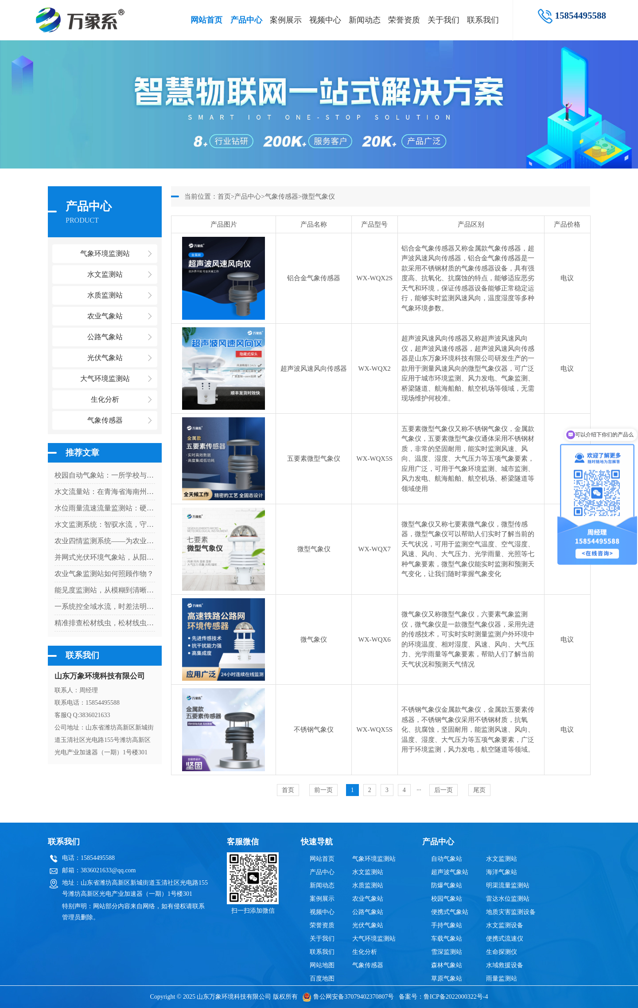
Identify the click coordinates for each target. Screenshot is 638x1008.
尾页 (479, 790)
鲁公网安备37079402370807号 (348, 996)
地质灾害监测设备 (511, 912)
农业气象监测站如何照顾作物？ (104, 573)
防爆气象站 (446, 885)
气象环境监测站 (374, 858)
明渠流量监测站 (507, 885)
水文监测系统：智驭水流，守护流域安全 (104, 524)
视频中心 (325, 20)
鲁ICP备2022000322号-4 (456, 996)
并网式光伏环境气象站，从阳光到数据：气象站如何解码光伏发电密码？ (104, 557)
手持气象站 (446, 925)
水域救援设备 (504, 965)
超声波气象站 (449, 872)
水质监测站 (367, 885)
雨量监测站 (501, 978)
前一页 (323, 790)
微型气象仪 (318, 196)
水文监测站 (367, 872)
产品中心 (246, 20)
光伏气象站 (367, 925)
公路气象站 (367, 912)
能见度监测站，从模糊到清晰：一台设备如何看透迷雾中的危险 (104, 590)
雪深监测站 (446, 952)
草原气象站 (446, 978)
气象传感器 (281, 196)
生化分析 (364, 952)
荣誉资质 (404, 20)
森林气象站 (446, 965)
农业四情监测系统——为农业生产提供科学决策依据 (104, 541)
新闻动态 (365, 20)
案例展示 (286, 20)
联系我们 (483, 20)
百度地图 (322, 978)
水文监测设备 (504, 925)
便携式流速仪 (504, 938)
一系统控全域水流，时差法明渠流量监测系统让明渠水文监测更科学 (104, 606)
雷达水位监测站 (507, 898)
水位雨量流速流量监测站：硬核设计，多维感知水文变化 (104, 508)
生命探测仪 (501, 952)
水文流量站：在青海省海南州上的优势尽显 (104, 491)
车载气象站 (446, 938)
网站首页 (206, 20)
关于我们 (443, 20)
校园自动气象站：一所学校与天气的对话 (104, 475)
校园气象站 (446, 898)
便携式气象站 (449, 912)
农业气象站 (367, 898)
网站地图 (322, 965)
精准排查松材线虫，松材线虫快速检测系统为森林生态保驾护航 (104, 623)
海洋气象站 (501, 872)
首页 (224, 196)
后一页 (443, 790)
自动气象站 (446, 858)
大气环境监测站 (374, 938)
